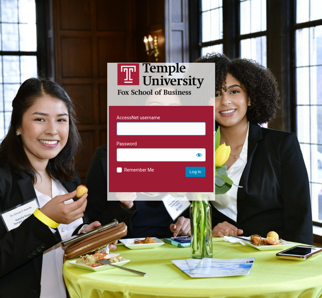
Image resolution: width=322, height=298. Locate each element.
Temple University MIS (161, 79)
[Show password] (199, 154)
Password (127, 143)
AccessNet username (138, 117)
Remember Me (139, 170)
